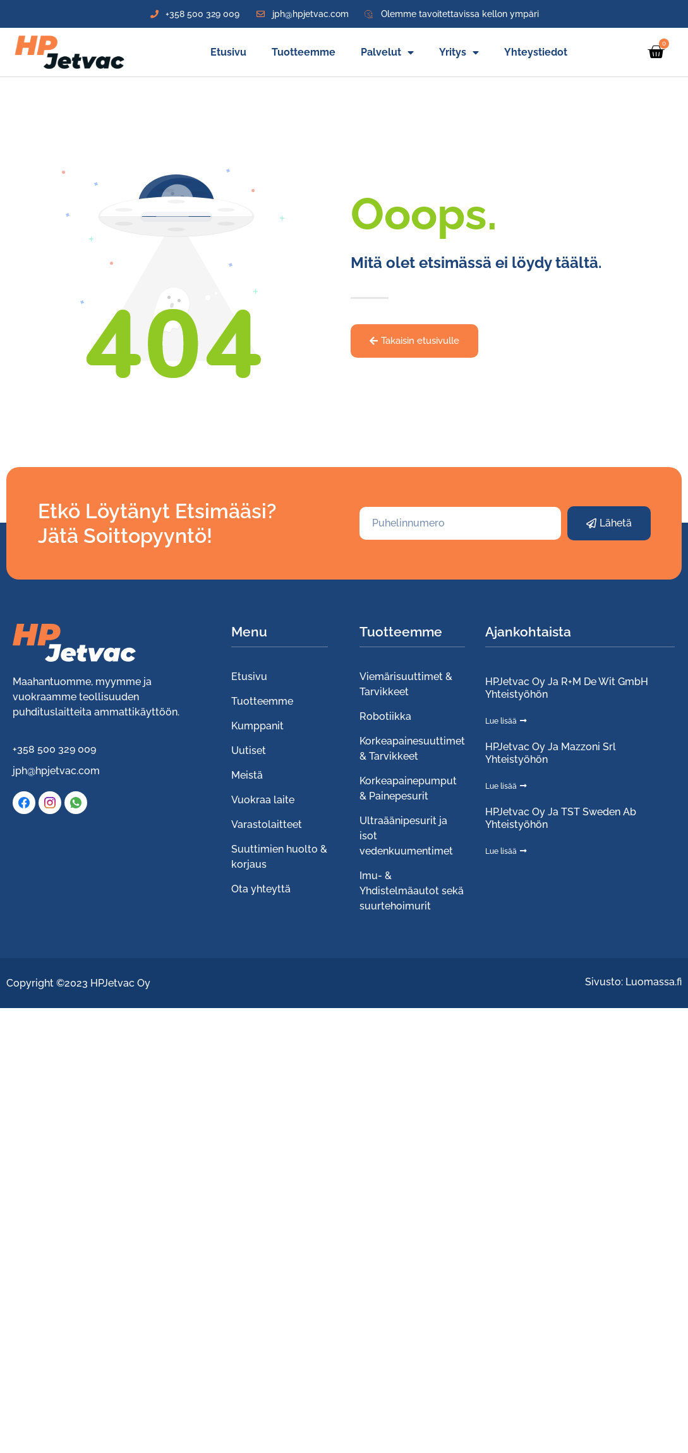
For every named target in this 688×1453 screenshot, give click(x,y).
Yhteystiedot (535, 52)
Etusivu (228, 52)
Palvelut (387, 52)
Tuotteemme (303, 52)
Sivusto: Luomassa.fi (633, 982)
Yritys (459, 52)
